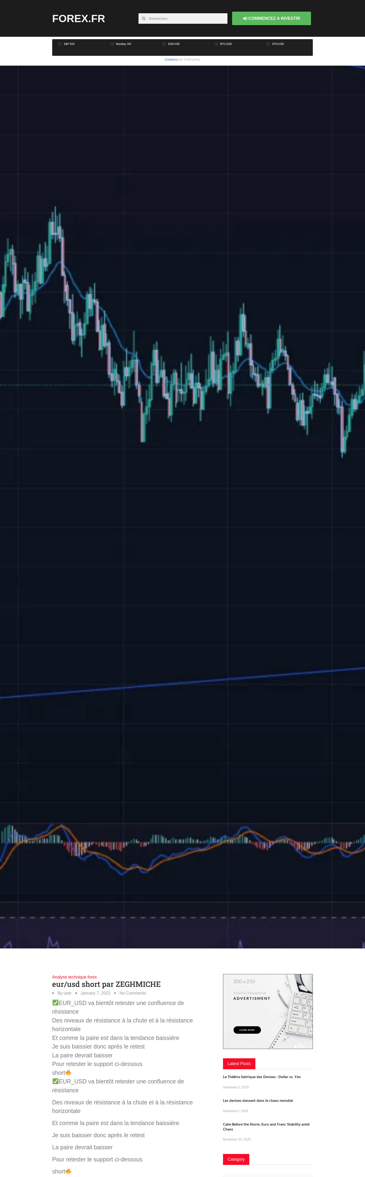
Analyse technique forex (74, 977)
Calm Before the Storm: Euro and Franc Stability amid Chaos (266, 1126)
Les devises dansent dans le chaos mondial (258, 1100)
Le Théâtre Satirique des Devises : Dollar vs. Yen (262, 1076)
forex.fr (78, 18)
